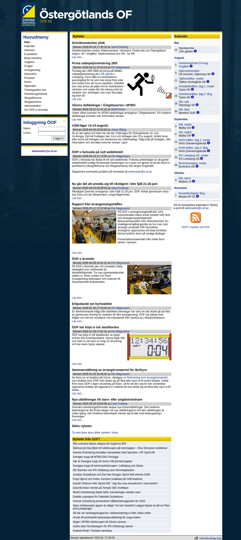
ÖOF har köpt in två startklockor (95, 327)
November (180, 188)
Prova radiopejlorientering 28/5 (94, 63)
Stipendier (30, 85)
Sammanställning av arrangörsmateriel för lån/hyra (109, 370)
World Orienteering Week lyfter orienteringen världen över (106, 492)
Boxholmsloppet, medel (192, 163)
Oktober (179, 173)
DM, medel (185, 124)
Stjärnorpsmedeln (189, 70)
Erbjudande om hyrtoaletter (92, 304)
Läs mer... (78, 57)
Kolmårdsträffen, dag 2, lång (195, 94)
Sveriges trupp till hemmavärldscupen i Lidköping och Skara (108, 465)
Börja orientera (33, 58)
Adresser (29, 50)
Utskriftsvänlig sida (210, 538)
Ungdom (29, 62)
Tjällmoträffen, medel (191, 78)
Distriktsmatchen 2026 (88, 43)
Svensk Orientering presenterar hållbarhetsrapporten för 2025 (109, 501)
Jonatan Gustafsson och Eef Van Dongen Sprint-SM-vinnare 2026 (111, 474)
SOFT (96, 439)
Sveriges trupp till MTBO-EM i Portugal (95, 456)
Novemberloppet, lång (192, 193)
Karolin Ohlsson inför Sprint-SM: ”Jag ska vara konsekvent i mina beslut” (115, 483)
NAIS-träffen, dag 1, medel (194, 140)
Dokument (30, 74)
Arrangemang (32, 70)
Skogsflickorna (33, 97)
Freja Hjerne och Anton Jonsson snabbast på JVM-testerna (107, 479)
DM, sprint (185, 178)
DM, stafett (185, 132)
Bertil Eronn (118, 109)
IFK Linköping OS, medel (193, 155)
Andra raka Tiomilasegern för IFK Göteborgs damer (103, 526)
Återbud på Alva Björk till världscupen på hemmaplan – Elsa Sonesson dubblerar (120, 448)
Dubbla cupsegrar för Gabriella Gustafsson (98, 496)
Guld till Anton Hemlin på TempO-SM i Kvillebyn (101, 487)
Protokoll (29, 78)
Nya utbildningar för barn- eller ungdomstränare (107, 399)
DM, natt (184, 101)
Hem (27, 42)
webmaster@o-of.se (140, 171)
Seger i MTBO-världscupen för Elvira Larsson (99, 521)
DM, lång (184, 109)
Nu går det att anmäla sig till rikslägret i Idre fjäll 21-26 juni (115, 184)
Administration (32, 105)
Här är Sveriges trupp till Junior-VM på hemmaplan (102, 461)
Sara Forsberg (119, 47)
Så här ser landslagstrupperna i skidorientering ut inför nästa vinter (112, 513)
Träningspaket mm (35, 89)
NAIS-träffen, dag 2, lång (193, 147)
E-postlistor (31, 54)
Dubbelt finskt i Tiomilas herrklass (92, 530)
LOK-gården (106, 74)
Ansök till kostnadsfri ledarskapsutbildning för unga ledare (106, 517)
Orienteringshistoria (35, 93)
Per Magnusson (120, 67)
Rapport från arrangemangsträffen (97, 204)
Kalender (29, 46)
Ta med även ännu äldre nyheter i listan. (95, 432)
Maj (176, 42)
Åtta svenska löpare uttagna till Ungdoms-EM (99, 443)
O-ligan (28, 66)
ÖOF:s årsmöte (83, 258)
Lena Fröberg (119, 403)
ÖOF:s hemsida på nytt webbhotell (97, 152)
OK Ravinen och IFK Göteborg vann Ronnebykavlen (103, 470)
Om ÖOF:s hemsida (36, 109)
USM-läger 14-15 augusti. (90, 125)
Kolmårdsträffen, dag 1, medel (196, 86)
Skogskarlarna (32, 101)
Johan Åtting (118, 129)
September (181, 119)
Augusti (179, 57)
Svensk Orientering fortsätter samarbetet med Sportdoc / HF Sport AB (114, 452)
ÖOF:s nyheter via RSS (195, 227)
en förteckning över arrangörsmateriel (145, 377)
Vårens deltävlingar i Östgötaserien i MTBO (104, 105)
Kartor (28, 82)
